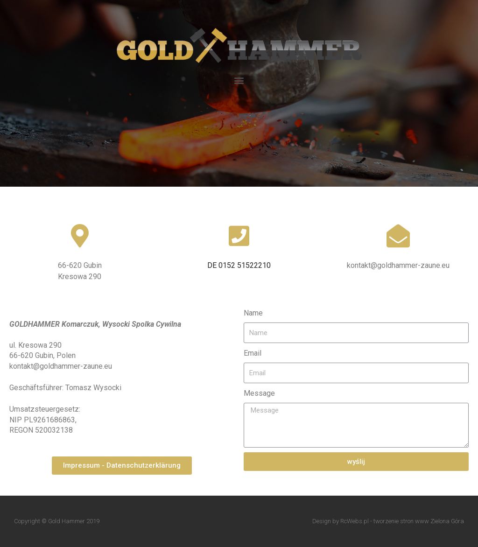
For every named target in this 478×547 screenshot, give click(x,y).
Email (252, 353)
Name (253, 313)
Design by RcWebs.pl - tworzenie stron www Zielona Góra (388, 521)
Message (259, 393)
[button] (239, 80)
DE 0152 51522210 (239, 265)
